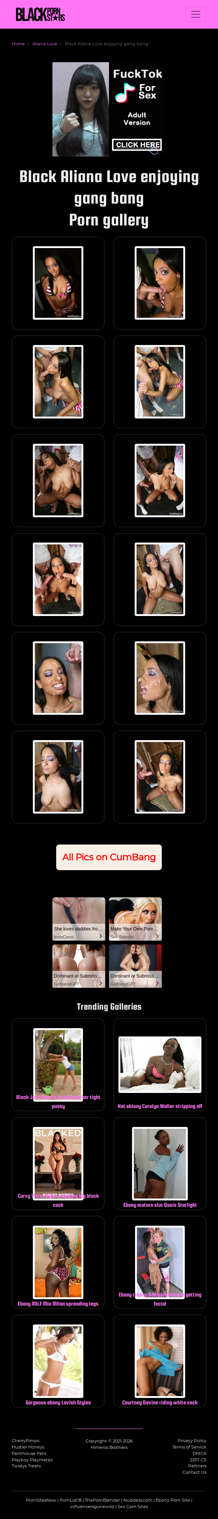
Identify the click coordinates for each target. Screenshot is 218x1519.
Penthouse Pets (29, 1453)
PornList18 (70, 1500)
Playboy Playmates (32, 1459)
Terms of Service (189, 1447)
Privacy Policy (192, 1440)
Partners (197, 1465)
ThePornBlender (102, 1500)
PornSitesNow (41, 1500)
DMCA (199, 1453)
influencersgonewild (92, 1506)
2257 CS (198, 1459)
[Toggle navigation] (195, 14)
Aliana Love (44, 43)
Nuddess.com (137, 1500)
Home (18, 43)
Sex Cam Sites (133, 1506)
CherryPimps (25, 1440)
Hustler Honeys (28, 1447)
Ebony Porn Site (173, 1500)
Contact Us (194, 1472)
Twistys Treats (26, 1465)
